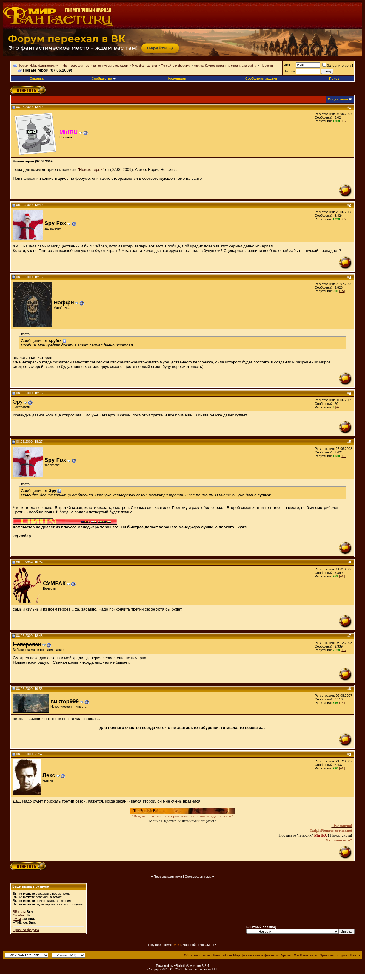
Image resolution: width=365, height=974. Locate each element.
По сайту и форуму (175, 65)
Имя (287, 65)
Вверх (355, 955)
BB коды (19, 911)
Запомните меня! (337, 65)
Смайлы (19, 915)
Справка (37, 78)
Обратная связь (197, 955)
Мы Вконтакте (305, 955)
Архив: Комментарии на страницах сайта (225, 65)
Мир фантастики (144, 65)
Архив (286, 955)
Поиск (334, 78)
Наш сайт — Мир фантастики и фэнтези (245, 955)
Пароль (289, 71)
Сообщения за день (261, 78)
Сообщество (104, 78)
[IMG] (17, 919)
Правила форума (26, 930)
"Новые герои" (91, 169)
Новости (266, 65)
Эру (18, 402)
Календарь (177, 78)
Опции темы (338, 99)
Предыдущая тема (168, 876)
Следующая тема (198, 876)
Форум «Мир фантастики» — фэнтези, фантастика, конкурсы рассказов (73, 65)
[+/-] (343, 121)
